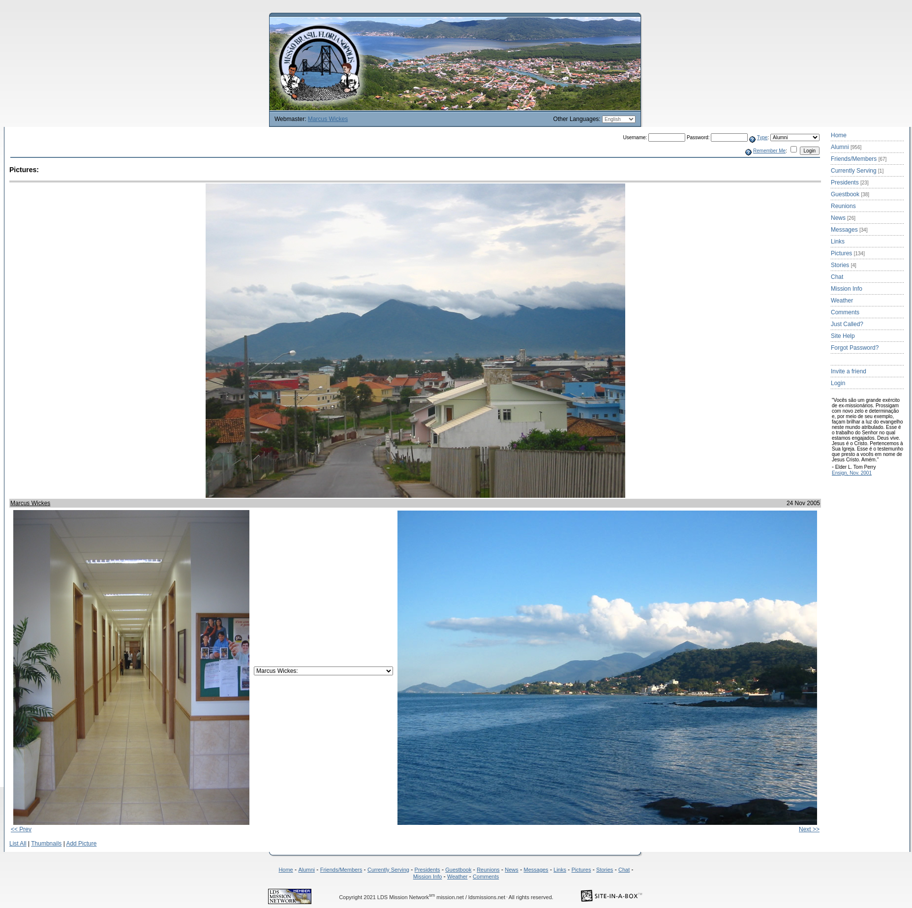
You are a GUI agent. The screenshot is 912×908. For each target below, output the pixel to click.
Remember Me (769, 150)
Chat (837, 276)
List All (18, 843)
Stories (843, 265)
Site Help (843, 336)
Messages (849, 229)
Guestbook (850, 194)
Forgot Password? (855, 347)
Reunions (843, 206)
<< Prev (21, 829)
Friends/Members (858, 158)
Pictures (848, 253)
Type (762, 137)
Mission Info (846, 288)
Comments (845, 312)
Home (839, 135)
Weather (842, 300)
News (843, 217)
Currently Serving (857, 170)
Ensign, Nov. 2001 (852, 473)
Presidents (850, 182)
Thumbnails (46, 843)
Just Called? (847, 324)
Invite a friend (848, 371)
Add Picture (81, 843)
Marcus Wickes (328, 119)
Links (838, 241)
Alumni (846, 147)
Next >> (809, 829)
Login (838, 383)
